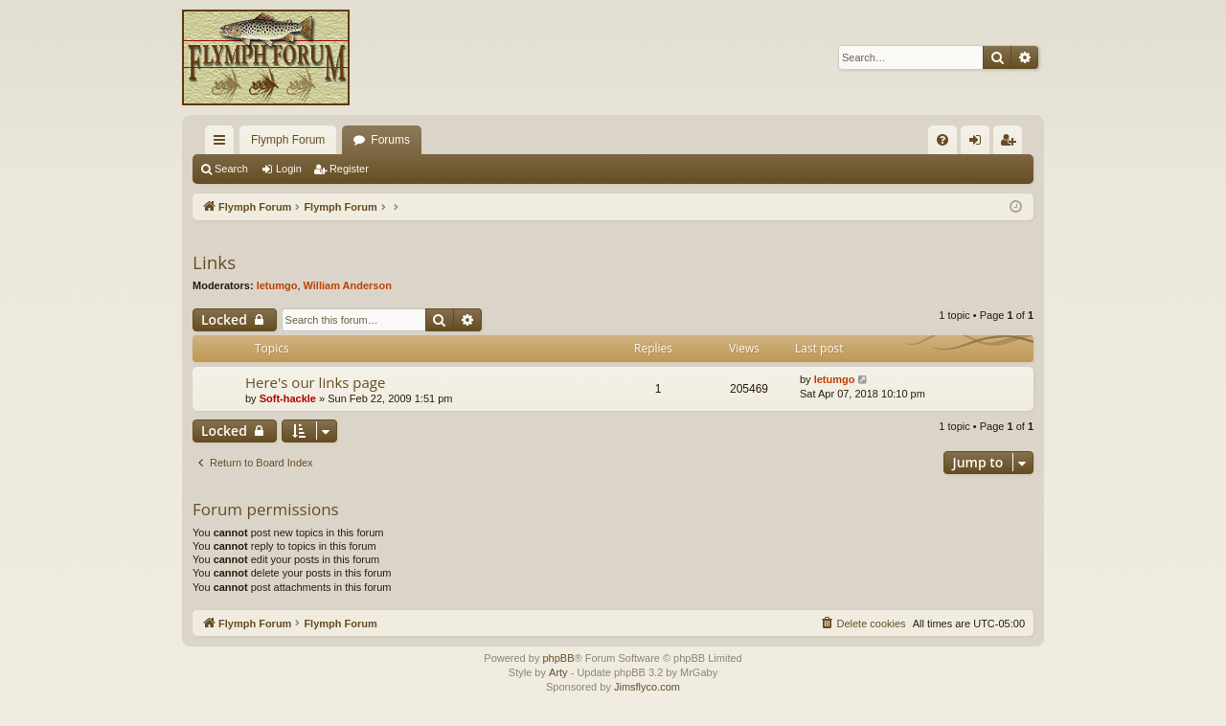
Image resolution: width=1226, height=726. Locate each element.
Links (214, 262)
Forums (390, 140)
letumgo (277, 285)
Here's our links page (315, 382)
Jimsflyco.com (647, 686)
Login (289, 168)
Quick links (223, 143)
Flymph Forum (288, 140)
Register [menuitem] (1012, 143)
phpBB (558, 658)
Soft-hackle (288, 398)
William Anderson (348, 285)
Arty (558, 672)
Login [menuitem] (979, 143)
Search (231, 168)
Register (349, 168)
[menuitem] (942, 139)
